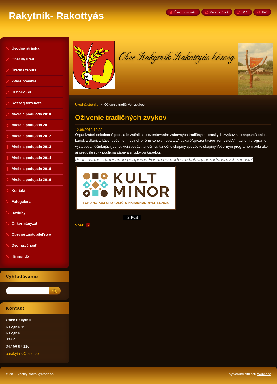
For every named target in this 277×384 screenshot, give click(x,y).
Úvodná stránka (86, 104)
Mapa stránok (219, 12)
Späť (79, 225)
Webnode (264, 374)
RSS (245, 12)
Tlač (264, 12)
